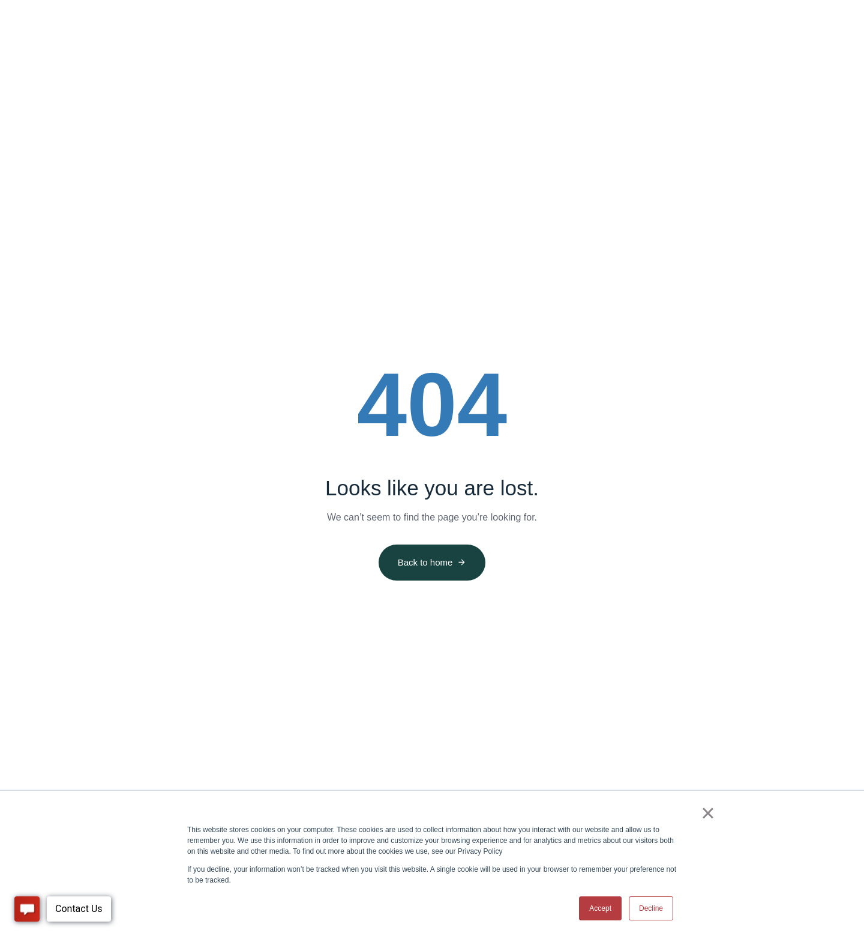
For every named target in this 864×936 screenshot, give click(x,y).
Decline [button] (651, 908)
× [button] (708, 813)
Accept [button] (600, 908)
